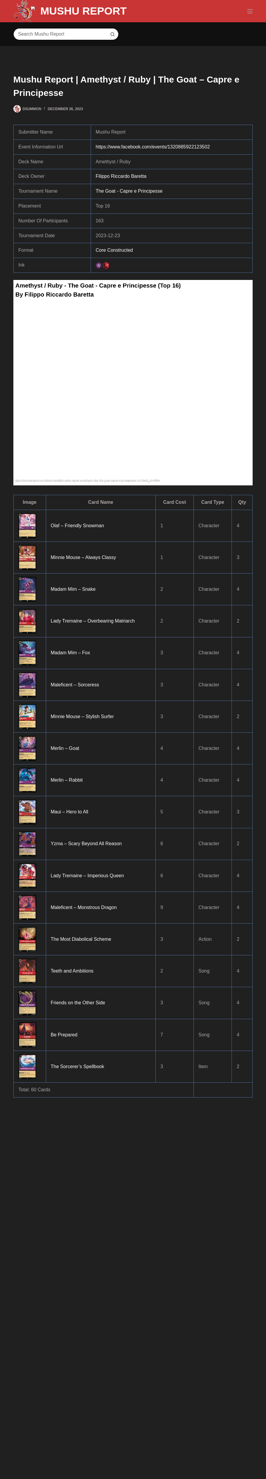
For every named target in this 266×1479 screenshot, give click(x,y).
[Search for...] (60, 34)
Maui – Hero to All (69, 811)
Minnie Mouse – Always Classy (83, 557)
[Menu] (250, 11)
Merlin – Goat (65, 748)
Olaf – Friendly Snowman (77, 525)
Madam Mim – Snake (73, 589)
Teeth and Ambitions (72, 970)
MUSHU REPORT (83, 11)
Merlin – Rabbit (67, 780)
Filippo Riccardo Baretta (121, 176)
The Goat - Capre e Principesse (129, 191)
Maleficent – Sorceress (75, 684)
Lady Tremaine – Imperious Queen (87, 875)
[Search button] (113, 34)
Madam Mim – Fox (70, 652)
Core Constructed (114, 250)
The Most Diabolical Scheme (81, 939)
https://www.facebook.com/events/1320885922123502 (153, 146)
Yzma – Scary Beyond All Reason (86, 843)
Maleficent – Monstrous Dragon (84, 907)
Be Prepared (64, 1034)
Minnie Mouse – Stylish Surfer (82, 716)
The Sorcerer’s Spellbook (77, 1066)
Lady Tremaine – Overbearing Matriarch (93, 620)
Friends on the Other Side (78, 1002)
